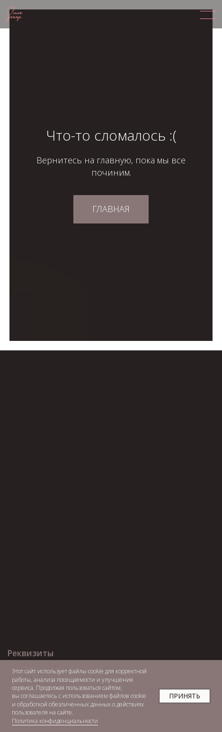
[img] (207, 15)
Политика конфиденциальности (55, 721)
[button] (42, 653)
